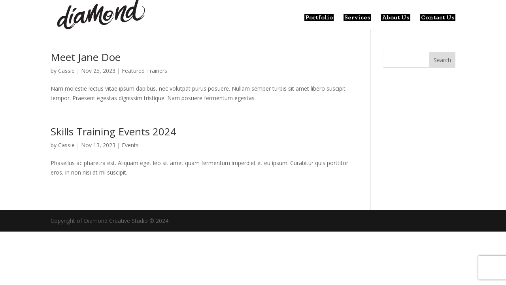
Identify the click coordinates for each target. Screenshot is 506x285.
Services (357, 17)
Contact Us (438, 17)
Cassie (66, 70)
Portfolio (319, 17)
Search (442, 60)
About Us (396, 17)
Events (130, 145)
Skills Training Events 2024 (113, 131)
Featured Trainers (144, 70)
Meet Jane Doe (86, 57)
